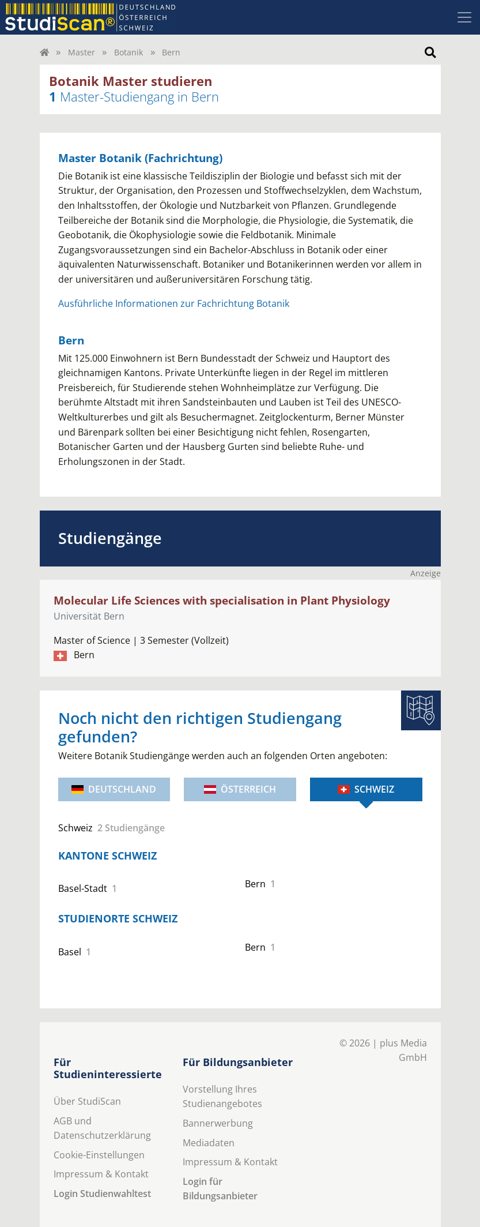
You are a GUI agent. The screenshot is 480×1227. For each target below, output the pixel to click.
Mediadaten (209, 1142)
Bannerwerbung (218, 1123)
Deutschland (113, 789)
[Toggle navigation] (464, 17)
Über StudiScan (87, 1101)
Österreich (240, 789)
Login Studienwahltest (102, 1193)
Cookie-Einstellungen (99, 1155)
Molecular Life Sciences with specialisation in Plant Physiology (222, 600)
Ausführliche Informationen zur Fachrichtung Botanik (173, 303)
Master (81, 52)
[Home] (44, 52)
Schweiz (366, 789)
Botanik (128, 52)
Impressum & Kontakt (101, 1174)
